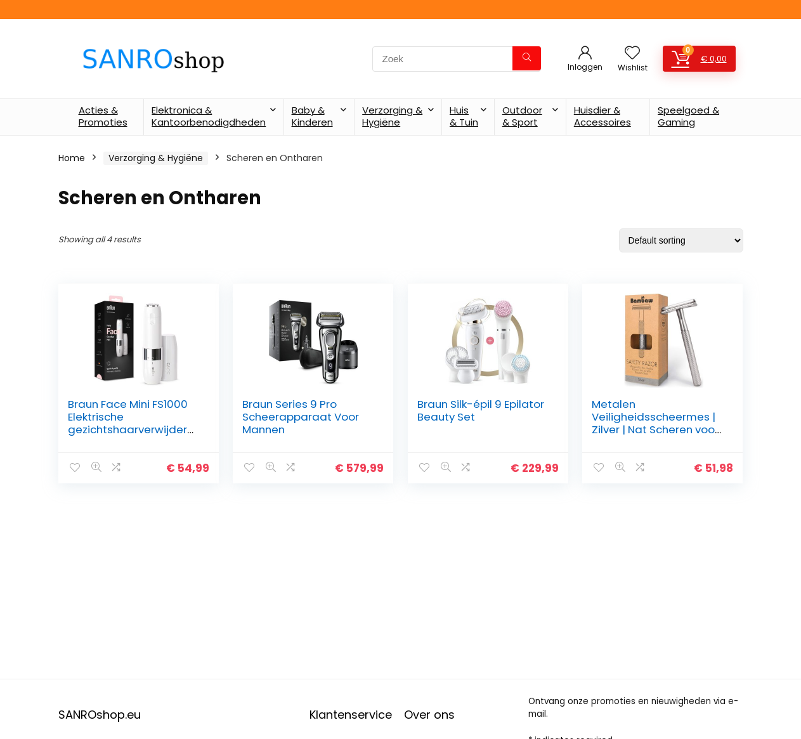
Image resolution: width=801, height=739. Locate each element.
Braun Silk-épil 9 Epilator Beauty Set (480, 410)
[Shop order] (681, 240)
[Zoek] (526, 58)
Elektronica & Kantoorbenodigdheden (209, 116)
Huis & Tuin (464, 116)
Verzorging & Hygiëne (392, 116)
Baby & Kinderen (312, 116)
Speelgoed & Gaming (688, 116)
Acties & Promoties (103, 116)
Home (71, 158)
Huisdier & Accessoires (602, 116)
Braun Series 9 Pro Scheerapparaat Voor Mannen (300, 416)
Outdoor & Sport (522, 116)
